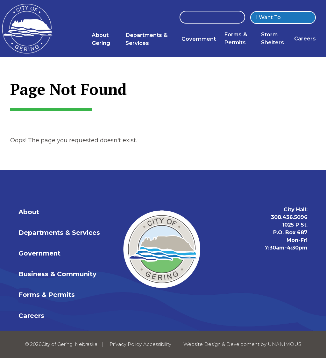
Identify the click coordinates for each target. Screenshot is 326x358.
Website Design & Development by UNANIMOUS (242, 344)
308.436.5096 (289, 217)
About (28, 212)
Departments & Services (146, 39)
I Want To (268, 17)
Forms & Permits (46, 294)
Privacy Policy (126, 344)
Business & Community (57, 274)
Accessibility (157, 344)
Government (198, 39)
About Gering (101, 39)
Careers (305, 38)
